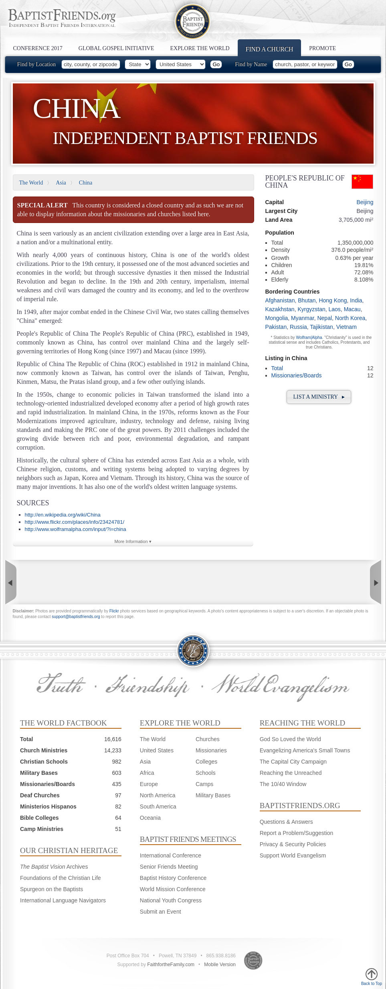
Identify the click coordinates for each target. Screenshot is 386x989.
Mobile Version (220, 964)
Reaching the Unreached (291, 773)
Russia (298, 327)
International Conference (170, 855)
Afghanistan (280, 300)
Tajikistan (321, 327)
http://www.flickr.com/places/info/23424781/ (75, 522)
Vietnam (346, 327)
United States (157, 750)
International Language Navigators (63, 900)
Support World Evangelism (293, 855)
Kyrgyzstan (311, 309)
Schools (206, 773)
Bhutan (306, 300)
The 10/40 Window (283, 784)
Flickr (114, 611)
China (85, 183)
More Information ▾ (132, 541)
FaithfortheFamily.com (170, 964)
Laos (334, 309)
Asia (61, 183)
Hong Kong (333, 300)
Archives (54, 866)
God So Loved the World (290, 739)
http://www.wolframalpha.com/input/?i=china (75, 529)
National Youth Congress (171, 900)
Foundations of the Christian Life (60, 878)
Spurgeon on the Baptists (51, 889)
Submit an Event (160, 911)
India (356, 300)
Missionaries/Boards (296, 375)
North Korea (350, 318)
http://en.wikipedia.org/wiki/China (63, 515)
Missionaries (211, 750)
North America (158, 795)
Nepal (324, 318)
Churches (208, 739)
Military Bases (213, 795)
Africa (147, 773)
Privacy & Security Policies (293, 844)
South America (158, 806)
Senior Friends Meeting (169, 866)
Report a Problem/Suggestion (296, 833)
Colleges (206, 761)
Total (277, 368)
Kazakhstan (280, 309)
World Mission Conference (173, 889)
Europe (149, 784)
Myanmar (302, 318)
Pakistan (276, 327)
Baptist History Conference (173, 878)
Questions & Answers (286, 822)
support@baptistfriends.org (76, 616)
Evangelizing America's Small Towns (305, 750)
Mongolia (276, 318)
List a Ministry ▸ (319, 397)
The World (31, 183)
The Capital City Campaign (293, 761)
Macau (352, 309)
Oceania (150, 818)
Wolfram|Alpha (309, 337)
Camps (204, 784)
